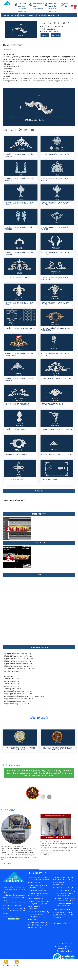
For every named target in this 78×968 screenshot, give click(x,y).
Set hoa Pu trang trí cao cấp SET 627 (56, 379)
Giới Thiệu (14, 15)
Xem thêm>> (7, 864)
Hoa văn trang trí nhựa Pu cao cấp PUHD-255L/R (55, 253)
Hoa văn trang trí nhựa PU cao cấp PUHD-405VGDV (19, 354)
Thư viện (51, 15)
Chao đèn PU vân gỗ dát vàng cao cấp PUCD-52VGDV (55, 329)
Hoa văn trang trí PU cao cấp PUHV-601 (20, 328)
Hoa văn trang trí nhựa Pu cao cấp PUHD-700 (55, 354)
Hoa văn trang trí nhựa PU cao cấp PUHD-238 (55, 304)
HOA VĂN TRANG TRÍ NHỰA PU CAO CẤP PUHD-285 (19, 204)
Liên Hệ (58, 15)
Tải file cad (56, 35)
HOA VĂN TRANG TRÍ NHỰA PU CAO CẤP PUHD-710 (19, 155)
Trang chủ (5, 15)
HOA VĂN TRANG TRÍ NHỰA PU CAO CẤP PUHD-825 (55, 228)
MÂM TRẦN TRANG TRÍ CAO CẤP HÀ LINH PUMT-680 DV (20, 749)
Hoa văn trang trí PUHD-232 (16, 429)
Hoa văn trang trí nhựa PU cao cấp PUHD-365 (19, 304)
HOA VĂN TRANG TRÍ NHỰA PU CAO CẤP (55, 154)
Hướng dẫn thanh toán (64, 944)
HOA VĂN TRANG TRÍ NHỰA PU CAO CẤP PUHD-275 (19, 228)
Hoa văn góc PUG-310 (49, 480)
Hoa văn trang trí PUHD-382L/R (17, 404)
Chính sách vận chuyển (64, 951)
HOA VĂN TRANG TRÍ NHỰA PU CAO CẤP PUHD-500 (19, 180)
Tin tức (31, 15)
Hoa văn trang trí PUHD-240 (52, 404)
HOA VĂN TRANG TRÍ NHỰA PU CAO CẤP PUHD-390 (55, 180)
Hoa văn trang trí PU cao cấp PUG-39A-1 (56, 455)
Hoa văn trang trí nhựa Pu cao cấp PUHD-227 (19, 253)
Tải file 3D (45, 35)
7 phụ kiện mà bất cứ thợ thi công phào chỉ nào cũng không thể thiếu (58, 845)
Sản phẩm (23, 15)
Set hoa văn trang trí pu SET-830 (18, 278)
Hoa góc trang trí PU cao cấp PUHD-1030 (56, 429)
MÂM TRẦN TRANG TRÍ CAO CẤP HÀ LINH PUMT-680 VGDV (57, 749)
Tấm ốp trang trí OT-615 (14, 480)
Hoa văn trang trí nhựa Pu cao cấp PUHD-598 (19, 380)
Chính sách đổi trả (63, 949)
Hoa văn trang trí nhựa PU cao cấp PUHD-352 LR (55, 279)
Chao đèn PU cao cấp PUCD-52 (16, 455)
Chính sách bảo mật (63, 946)
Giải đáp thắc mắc (41, 15)
